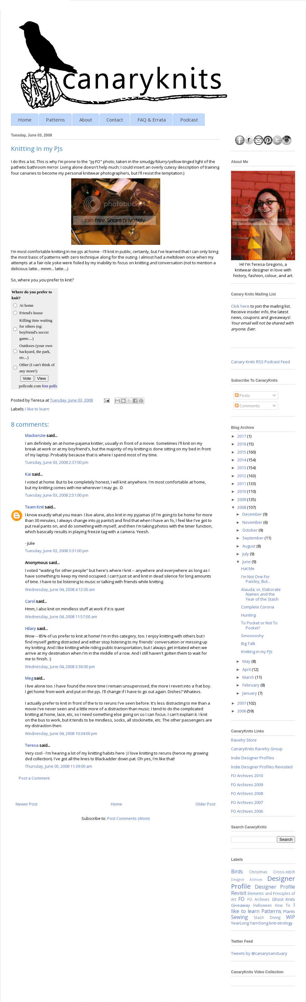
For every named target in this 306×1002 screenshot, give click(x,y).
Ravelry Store (244, 740)
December (252, 514)
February (251, 685)
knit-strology (281, 923)
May (246, 661)
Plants (289, 911)
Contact (114, 120)
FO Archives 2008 (247, 793)
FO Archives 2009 (247, 784)
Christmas (258, 871)
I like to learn (37, 409)
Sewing (239, 917)
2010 (242, 491)
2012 (242, 476)
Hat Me (247, 568)
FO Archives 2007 (247, 802)
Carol (30, 601)
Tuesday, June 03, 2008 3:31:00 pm (56, 550)
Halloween (262, 905)
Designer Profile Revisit (263, 889)
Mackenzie (35, 435)
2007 (242, 703)
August (249, 546)
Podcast (189, 120)
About (85, 120)
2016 (242, 444)
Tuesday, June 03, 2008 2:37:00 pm (56, 462)
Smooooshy (252, 635)
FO (241, 898)
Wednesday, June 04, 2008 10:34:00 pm (61, 733)
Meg (29, 678)
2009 (242, 499)
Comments (247, 406)
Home (25, 120)
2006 (242, 711)
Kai (28, 474)
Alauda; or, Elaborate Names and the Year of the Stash (261, 594)
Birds (237, 871)
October (250, 530)
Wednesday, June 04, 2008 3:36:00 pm (60, 666)
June (247, 561)
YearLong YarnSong (249, 923)
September (253, 538)
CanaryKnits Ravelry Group (257, 749)
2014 (242, 460)
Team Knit (34, 507)
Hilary (30, 628)
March (248, 677)
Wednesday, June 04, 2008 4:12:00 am (60, 589)
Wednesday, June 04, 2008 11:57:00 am (61, 616)
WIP (290, 917)
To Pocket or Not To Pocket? (259, 625)
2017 (242, 436)
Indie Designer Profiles (252, 758)
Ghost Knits (283, 899)
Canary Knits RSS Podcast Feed (260, 362)
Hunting (248, 615)
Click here (240, 306)
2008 (242, 507)
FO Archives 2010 (247, 775)
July (246, 554)
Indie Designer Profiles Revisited (262, 767)
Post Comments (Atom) (128, 818)
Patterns (55, 120)
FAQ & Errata (151, 120)
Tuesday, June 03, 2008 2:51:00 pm (56, 495)
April (247, 669)
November (252, 522)
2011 (242, 483)
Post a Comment (34, 778)
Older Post (205, 804)
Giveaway (240, 905)
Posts (242, 395)
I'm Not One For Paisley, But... (255, 579)
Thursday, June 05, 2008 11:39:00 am (58, 766)
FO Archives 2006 (247, 811)
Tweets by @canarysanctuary (259, 953)
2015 (242, 452)
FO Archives (258, 899)
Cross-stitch (284, 871)
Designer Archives (246, 879)
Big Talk (248, 643)
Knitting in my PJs (257, 651)
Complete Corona (257, 607)
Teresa (31, 745)
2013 (242, 467)
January (250, 693)
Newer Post (26, 804)
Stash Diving (267, 917)
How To (282, 905)
